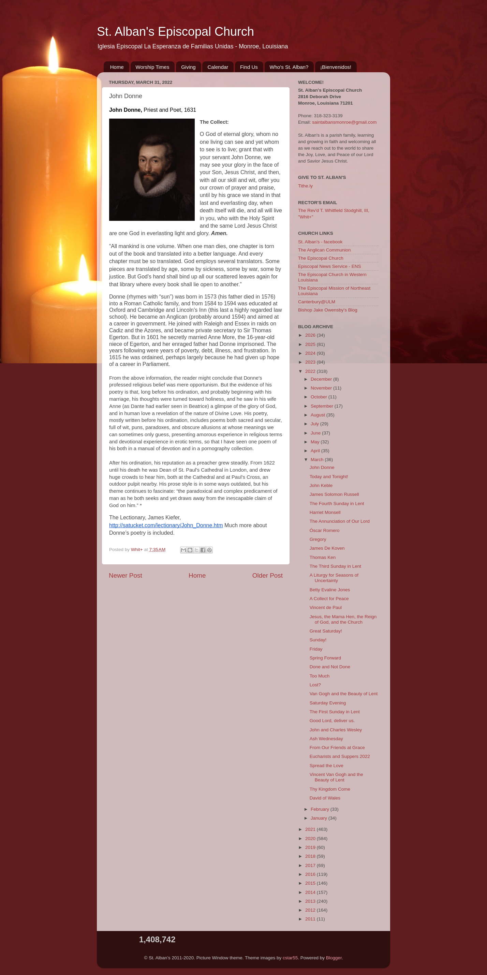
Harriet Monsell (325, 512)
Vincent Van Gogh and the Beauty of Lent (336, 777)
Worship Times (152, 67)
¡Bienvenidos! (335, 67)
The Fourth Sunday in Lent (337, 503)
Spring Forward (325, 657)
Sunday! (318, 639)
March (318, 459)
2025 (311, 344)
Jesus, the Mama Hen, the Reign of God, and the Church (343, 619)
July (315, 423)
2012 (311, 910)
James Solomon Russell (334, 494)
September (323, 406)
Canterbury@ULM (316, 301)
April (316, 450)
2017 (311, 865)
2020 (311, 838)
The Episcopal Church (320, 258)
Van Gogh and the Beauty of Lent (344, 693)
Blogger (334, 957)
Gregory (318, 539)
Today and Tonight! (329, 476)
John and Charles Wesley (336, 729)
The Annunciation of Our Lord (340, 521)
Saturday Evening (328, 702)
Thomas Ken (323, 557)
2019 (311, 847)
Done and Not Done (330, 666)
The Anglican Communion (324, 250)
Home (117, 67)
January (319, 818)
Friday (316, 649)
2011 (311, 918)
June (316, 433)
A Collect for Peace (329, 598)
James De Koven (327, 548)
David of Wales (325, 798)
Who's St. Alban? (289, 67)
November (322, 388)
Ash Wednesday (326, 738)
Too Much (320, 676)
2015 (311, 883)
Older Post (267, 575)
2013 (311, 901)
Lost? (315, 684)
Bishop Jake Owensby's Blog (327, 310)
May (316, 441)
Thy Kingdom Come (330, 789)
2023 (311, 362)
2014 (311, 892)
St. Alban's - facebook (320, 241)
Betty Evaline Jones (330, 589)
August (318, 414)
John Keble (321, 485)
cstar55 (290, 957)
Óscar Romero (325, 530)
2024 (311, 353)
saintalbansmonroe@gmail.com (344, 122)
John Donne (322, 467)
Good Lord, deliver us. (332, 720)
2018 (311, 856)
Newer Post (125, 575)
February (320, 809)
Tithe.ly (305, 185)
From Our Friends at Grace (337, 747)
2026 (311, 335)
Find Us (249, 67)
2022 (311, 371)
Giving (188, 67)
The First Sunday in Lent (335, 711)
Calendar (217, 67)
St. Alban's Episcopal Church (175, 32)
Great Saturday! (326, 631)
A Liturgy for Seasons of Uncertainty (334, 578)
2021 (311, 829)
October (319, 396)
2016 (311, 874)
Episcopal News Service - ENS (329, 266)
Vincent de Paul (326, 607)
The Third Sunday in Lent (335, 566)
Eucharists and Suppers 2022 (340, 756)
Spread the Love (326, 765)
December (322, 379)
